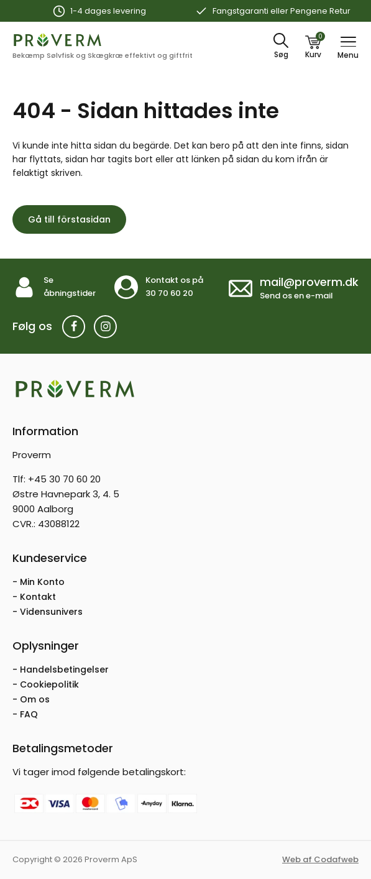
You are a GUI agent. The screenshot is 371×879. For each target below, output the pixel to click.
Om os (35, 699)
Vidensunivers (51, 611)
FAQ (29, 714)
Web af (320, 859)
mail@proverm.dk (309, 282)
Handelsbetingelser (64, 669)
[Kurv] (313, 47)
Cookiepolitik (49, 684)
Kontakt (38, 597)
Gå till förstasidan (69, 219)
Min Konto (42, 582)
